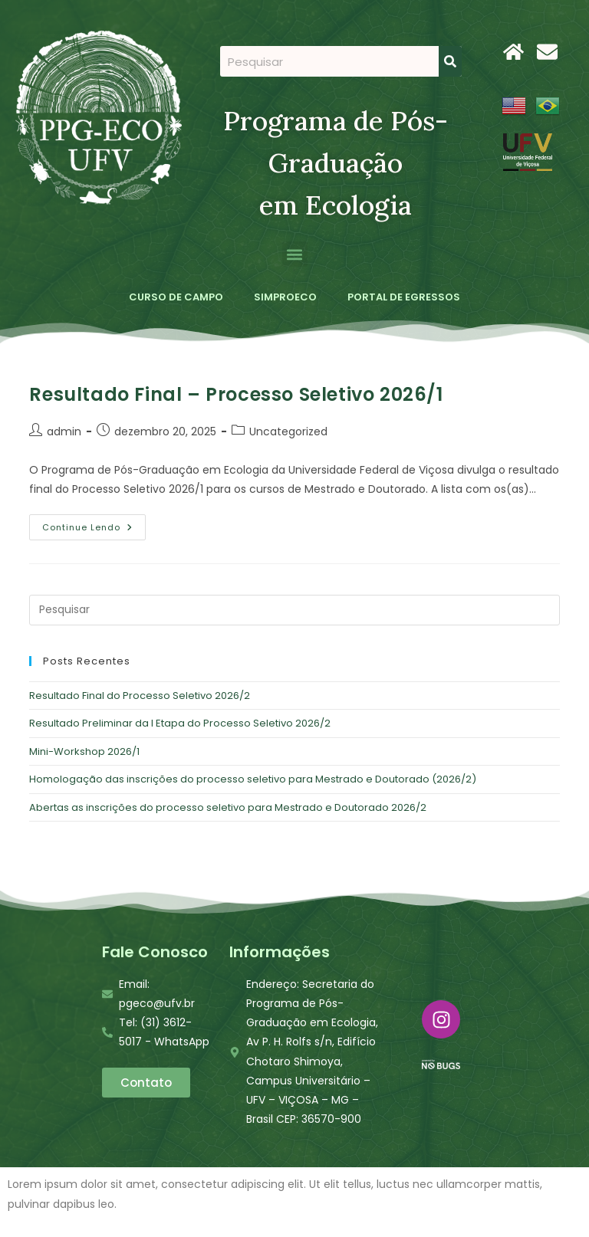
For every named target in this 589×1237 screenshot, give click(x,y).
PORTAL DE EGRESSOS (403, 297)
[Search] (450, 61)
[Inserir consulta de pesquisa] (294, 610)
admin (64, 431)
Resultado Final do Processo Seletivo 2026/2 (139, 695)
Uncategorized (288, 431)
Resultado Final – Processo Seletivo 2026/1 (236, 394)
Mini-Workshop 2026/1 (84, 751)
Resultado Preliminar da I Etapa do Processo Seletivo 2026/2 (180, 723)
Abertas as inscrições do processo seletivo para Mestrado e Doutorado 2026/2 (227, 807)
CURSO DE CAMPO (176, 297)
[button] (295, 254)
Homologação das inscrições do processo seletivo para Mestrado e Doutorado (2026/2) (252, 779)
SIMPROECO (285, 297)
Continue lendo (94, 523)
